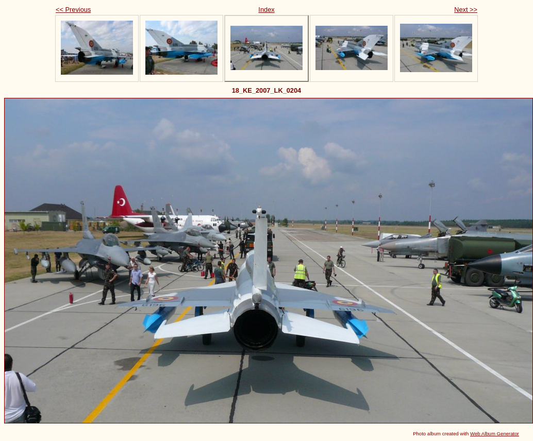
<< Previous (73, 9)
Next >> (465, 9)
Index (266, 9)
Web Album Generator (494, 433)
